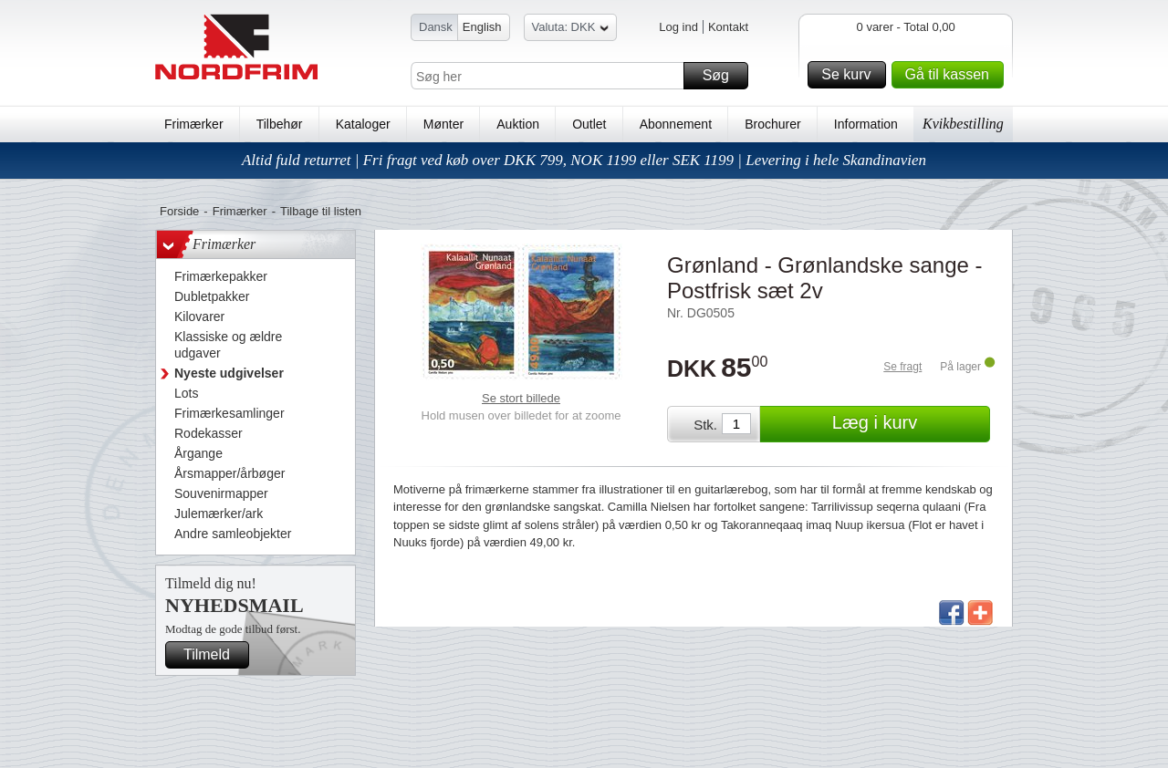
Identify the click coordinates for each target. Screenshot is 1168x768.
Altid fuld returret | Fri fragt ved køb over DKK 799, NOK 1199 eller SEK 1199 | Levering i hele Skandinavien (584, 160)
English (482, 27)
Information (866, 124)
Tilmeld (213, 655)
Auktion (517, 124)
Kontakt (728, 27)
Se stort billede (521, 398)
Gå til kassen (951, 74)
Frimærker (194, 124)
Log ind (678, 27)
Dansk (436, 27)
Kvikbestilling (963, 123)
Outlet (589, 124)
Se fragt (902, 366)
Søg (723, 75)
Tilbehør (279, 124)
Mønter (443, 124)
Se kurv (850, 74)
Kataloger (363, 124)
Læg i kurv (908, 424)
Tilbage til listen (320, 211)
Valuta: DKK (571, 29)
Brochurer (772, 124)
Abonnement (676, 124)
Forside (179, 211)
